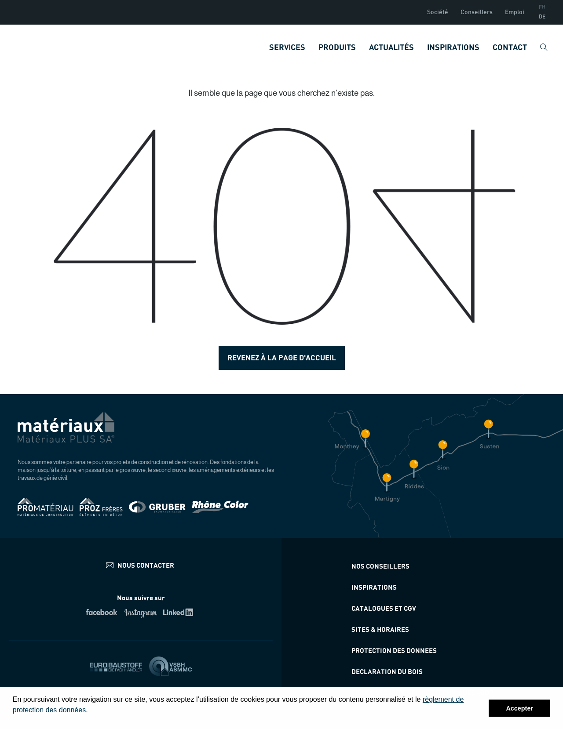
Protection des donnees (394, 651)
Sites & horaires (380, 630)
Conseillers (477, 12)
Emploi (514, 12)
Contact (510, 48)
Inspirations (453, 48)
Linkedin (179, 612)
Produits (337, 48)
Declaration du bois (387, 672)
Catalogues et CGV (383, 609)
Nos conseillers (380, 566)
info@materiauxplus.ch (141, 565)
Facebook (102, 612)
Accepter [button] (519, 708)
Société (437, 12)
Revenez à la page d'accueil (281, 358)
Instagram (140, 612)
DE (542, 17)
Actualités (391, 48)
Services (287, 48)
